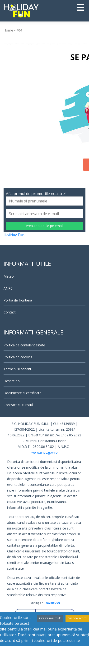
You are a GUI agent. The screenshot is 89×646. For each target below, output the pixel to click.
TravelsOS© (52, 602)
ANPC (8, 288)
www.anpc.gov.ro (44, 452)
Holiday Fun (14, 235)
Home (8, 30)
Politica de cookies (18, 357)
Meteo (9, 276)
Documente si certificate (22, 393)
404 (19, 30)
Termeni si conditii (18, 369)
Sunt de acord (77, 618)
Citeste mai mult (50, 618)
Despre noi (12, 381)
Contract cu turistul (18, 404)
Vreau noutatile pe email (44, 225)
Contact (10, 312)
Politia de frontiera (18, 300)
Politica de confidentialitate (24, 345)
